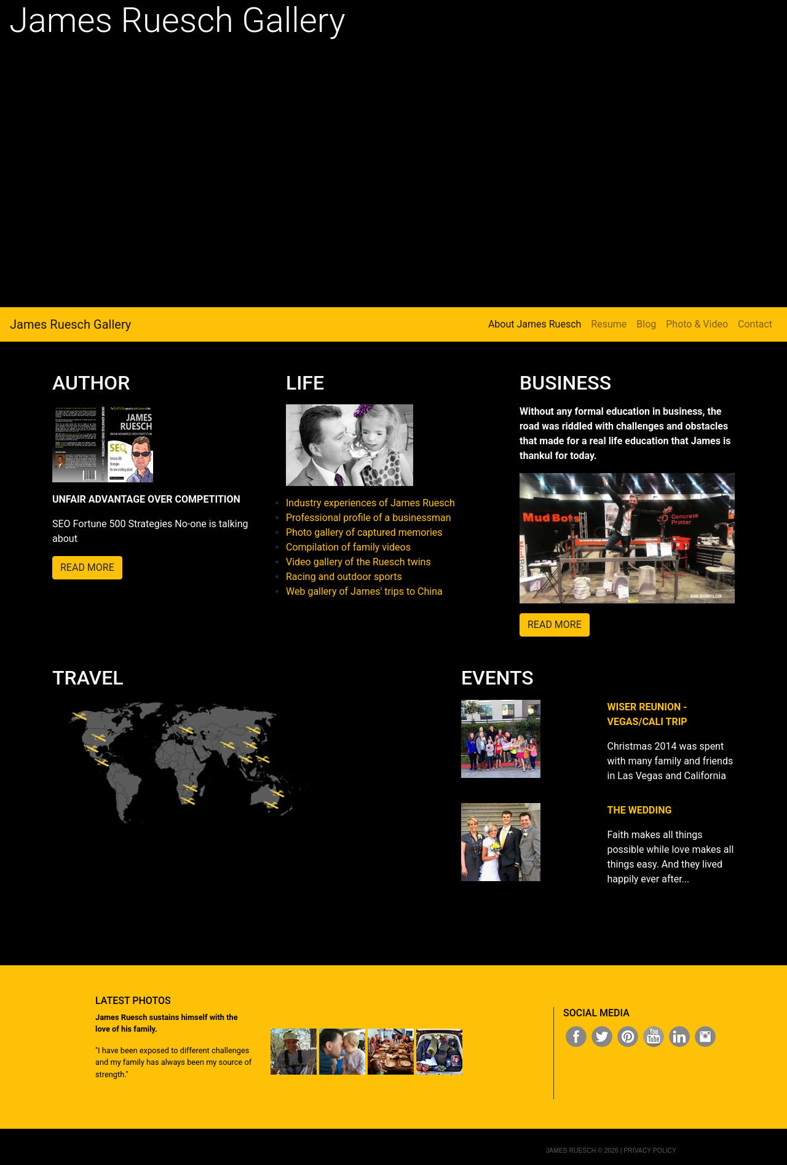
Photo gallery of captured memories (364, 532)
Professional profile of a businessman (368, 518)
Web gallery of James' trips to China (364, 591)
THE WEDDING (639, 810)
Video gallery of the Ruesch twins (358, 562)
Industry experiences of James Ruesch (370, 503)
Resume (609, 324)
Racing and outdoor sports (344, 576)
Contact (755, 324)
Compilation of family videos (348, 547)
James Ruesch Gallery (70, 324)
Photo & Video (697, 324)
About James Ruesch (534, 323)
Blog (646, 324)
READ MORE (87, 567)
